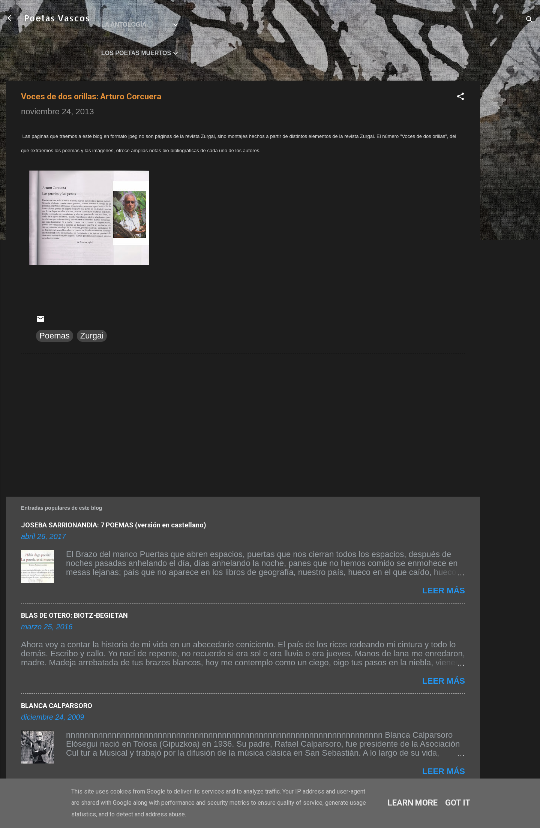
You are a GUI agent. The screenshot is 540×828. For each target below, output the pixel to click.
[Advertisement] (510, 193)
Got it (458, 802)
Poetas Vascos (57, 18)
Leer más (443, 590)
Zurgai (92, 335)
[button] (460, 97)
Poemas (54, 335)
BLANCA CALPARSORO (56, 706)
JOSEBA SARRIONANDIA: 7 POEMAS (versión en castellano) (113, 525)
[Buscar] (529, 20)
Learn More (413, 802)
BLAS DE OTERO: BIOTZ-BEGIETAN (74, 615)
